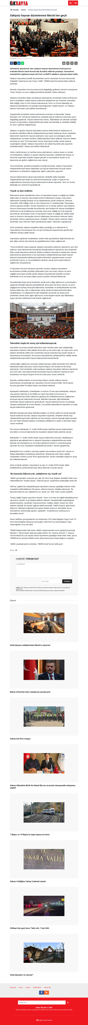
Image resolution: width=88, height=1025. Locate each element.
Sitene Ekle (47, 987)
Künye (21, 987)
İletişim (28, 987)
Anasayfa (14, 10)
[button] (67, 63)
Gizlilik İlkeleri (37, 987)
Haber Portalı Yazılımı (45, 1020)
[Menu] (75, 3)
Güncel (23, 10)
